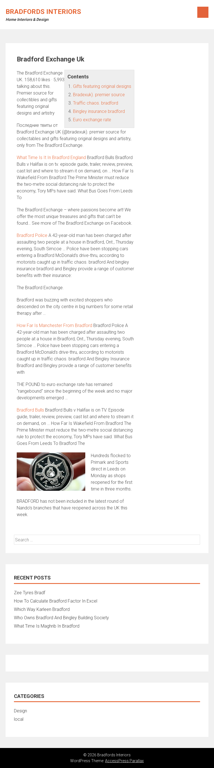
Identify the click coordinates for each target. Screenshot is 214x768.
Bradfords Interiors (43, 12)
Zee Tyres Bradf (29, 592)
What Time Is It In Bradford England (51, 157)
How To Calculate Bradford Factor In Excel (55, 601)
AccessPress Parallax (124, 761)
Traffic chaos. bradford (95, 103)
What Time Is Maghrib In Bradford (46, 626)
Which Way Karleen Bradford (42, 609)
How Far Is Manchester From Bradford (54, 325)
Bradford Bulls (30, 410)
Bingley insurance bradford (99, 111)
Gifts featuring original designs (102, 86)
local (18, 719)
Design (20, 711)
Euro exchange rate (92, 119)
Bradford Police (32, 235)
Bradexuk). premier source (99, 94)
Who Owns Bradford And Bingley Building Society (61, 617)
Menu (202, 12)
